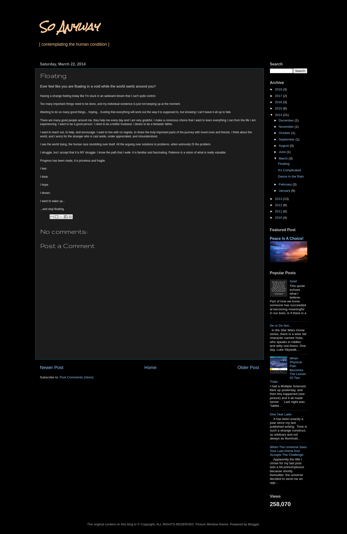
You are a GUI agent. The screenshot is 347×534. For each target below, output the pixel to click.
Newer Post (52, 367)
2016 (279, 102)
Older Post (248, 367)
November (287, 126)
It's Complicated (289, 170)
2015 (279, 108)
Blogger (253, 524)
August (284, 145)
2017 (279, 96)
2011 (279, 211)
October (285, 133)
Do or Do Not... (281, 325)
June (283, 152)
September (287, 139)
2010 (279, 217)
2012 (279, 205)
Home (150, 367)
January (285, 190)
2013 (279, 199)
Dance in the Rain (291, 176)
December (287, 120)
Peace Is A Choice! (287, 238)
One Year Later (281, 414)
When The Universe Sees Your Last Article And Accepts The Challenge (288, 451)
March (284, 158)
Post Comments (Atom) (76, 377)
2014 (279, 115)
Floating (283, 163)
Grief (293, 281)
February (286, 184)
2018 (279, 89)
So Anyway (69, 27)
